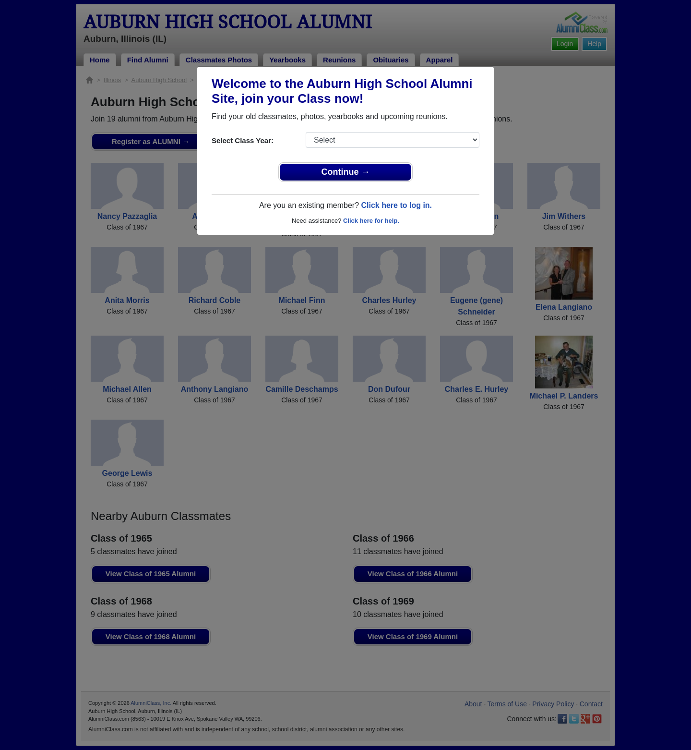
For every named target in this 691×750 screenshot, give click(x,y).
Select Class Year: (243, 140)
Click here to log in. (396, 205)
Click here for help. (371, 220)
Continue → (346, 172)
